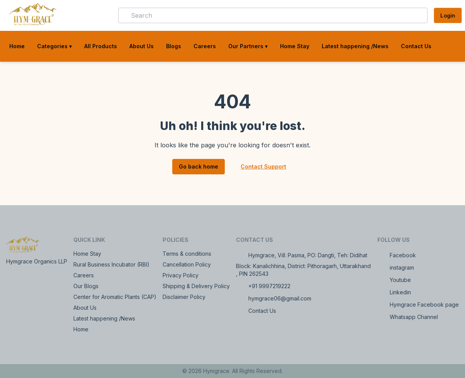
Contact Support (263, 166)
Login (447, 15)
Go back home (198, 166)
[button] (101, 15)
